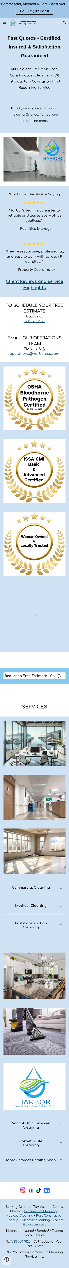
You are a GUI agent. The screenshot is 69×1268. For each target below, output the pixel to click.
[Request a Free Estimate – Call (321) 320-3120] (35, 676)
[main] (34, 62)
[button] (4, 23)
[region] (34, 9)
